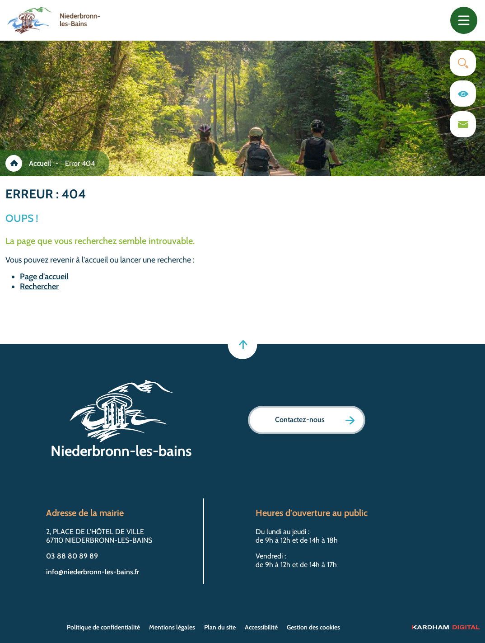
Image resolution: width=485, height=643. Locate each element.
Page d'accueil (44, 277)
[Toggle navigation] (464, 20)
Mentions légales (172, 627)
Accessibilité (261, 627)
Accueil (40, 163)
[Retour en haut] (242, 344)
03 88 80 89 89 (72, 556)
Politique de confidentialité (103, 627)
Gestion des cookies (313, 627)
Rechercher (39, 286)
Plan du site (220, 627)
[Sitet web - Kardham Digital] (446, 627)
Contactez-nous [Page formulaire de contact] (314, 420)
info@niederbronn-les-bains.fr (92, 572)
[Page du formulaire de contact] (463, 124)
